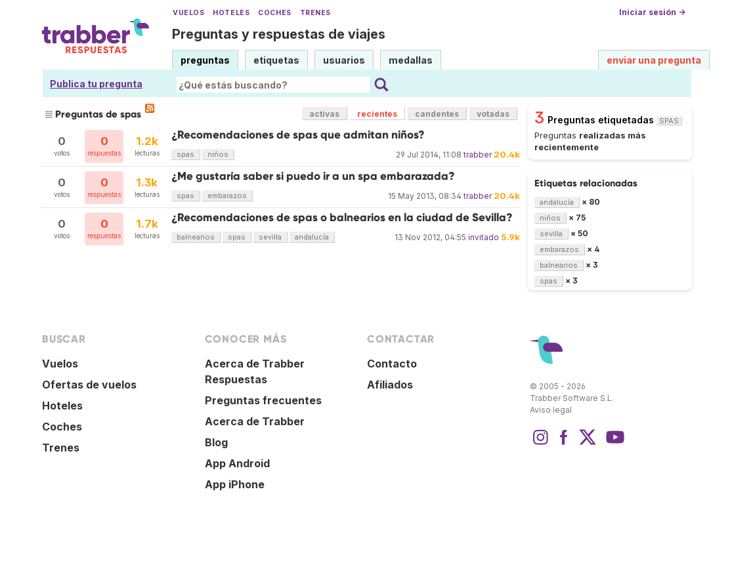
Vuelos (188, 13)
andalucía (312, 237)
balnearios (196, 237)
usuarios (344, 60)
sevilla (270, 237)
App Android (237, 463)
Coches (274, 13)
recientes (377, 114)
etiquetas (276, 60)
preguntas (205, 60)
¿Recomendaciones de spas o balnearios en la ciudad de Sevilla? (342, 217)
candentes (437, 114)
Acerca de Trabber (255, 421)
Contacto (392, 363)
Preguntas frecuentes (263, 400)
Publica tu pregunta (96, 83)
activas (324, 114)
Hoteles (231, 13)
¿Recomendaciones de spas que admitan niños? (298, 135)
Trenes (315, 13)
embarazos (227, 195)
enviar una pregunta (654, 60)
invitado (483, 237)
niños (217, 154)
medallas (411, 60)
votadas (493, 114)
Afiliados (390, 384)
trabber (478, 154)
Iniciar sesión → (652, 12)
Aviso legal (551, 410)
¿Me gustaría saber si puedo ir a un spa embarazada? (313, 176)
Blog (216, 442)
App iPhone (235, 484)
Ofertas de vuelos (89, 384)
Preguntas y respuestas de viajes (278, 34)
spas (185, 154)
